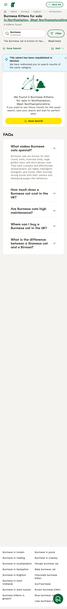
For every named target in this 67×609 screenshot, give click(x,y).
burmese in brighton (14, 575)
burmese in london (13, 552)
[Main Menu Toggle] (6, 4)
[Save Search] (58, 599)
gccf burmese (43, 584)
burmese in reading (14, 558)
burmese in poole (45, 552)
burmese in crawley (46, 558)
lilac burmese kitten (46, 601)
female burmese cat (46, 563)
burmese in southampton (17, 563)
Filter (56, 33)
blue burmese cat (45, 595)
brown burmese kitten (48, 589)
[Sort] (57, 48)
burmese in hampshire (16, 569)
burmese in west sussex (17, 589)
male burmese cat (45, 569)
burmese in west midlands (12, 582)
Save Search (12, 48)
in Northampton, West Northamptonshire (35, 20)
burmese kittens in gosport (13, 597)
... (45, 11)
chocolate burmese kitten (46, 577)
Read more (54, 41)
